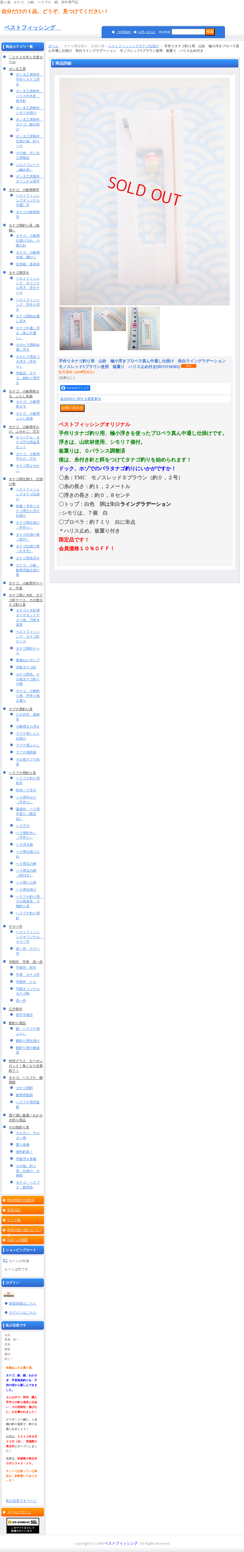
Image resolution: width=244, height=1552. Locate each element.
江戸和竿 (15, 1009)
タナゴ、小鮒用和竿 (24, 190)
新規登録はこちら (22, 1303)
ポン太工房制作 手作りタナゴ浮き (29, 79)
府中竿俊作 (24, 1015)
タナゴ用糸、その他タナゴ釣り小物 (28, 679)
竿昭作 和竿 (26, 968)
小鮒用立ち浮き (28, 726)
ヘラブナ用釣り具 (22, 773)
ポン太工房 (17, 69)
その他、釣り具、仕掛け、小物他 (28, 1171)
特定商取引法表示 (20, 1200)
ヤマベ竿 (15, 927)
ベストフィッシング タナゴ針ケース (28, 636)
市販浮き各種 (26, 1159)
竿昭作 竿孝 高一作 (26, 962)
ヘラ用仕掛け (26, 890)
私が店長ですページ (21, 1501)
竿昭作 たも (26, 982)
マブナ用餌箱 (26, 752)
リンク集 (14, 1220)
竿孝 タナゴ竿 (28, 975)
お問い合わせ (146, 32)
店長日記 (14, 1210)
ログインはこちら (22, 1313)
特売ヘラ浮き (26, 790)
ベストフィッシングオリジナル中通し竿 (28, 200)
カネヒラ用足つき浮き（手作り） (28, 361)
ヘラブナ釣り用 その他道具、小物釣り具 (29, 901)
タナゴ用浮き (19, 273)
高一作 (21, 1001)
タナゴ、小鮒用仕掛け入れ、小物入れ (28, 240)
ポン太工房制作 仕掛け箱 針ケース (29, 141)
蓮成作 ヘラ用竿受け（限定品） (28, 814)
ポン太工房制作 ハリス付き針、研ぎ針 (29, 96)
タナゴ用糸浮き (28, 558)
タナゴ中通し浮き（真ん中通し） (28, 333)
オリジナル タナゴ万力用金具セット (28, 442)
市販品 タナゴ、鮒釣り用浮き (28, 378)
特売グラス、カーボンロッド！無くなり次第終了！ (26, 1066)
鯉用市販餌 (24, 1095)
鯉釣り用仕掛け (28, 1041)
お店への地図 (17, 1240)
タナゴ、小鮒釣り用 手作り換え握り (28, 696)
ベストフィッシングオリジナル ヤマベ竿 (29, 937)
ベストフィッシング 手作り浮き (28, 304)
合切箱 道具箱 (28, 264)
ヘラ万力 (23, 826)
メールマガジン (19, 1512)
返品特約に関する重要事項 (80, 399)
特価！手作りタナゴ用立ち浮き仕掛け (28, 511)
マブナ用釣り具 (21, 709)
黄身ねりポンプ (28, 660)
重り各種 (23, 1145)
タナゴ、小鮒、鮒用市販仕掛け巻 (28, 570)
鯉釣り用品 (17, 1023)
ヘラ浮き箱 (24, 845)
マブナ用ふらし (28, 745)
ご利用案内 (123, 32)
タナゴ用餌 (24, 1088)
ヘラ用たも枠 (26, 882)
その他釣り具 (19, 1127)
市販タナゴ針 (26, 667)
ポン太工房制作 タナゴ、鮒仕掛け (29, 124)
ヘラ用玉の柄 (26, 864)
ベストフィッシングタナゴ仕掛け (28, 494)
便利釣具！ (24, 1152)
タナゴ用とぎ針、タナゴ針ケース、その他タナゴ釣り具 (26, 600)
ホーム (53, 46)
